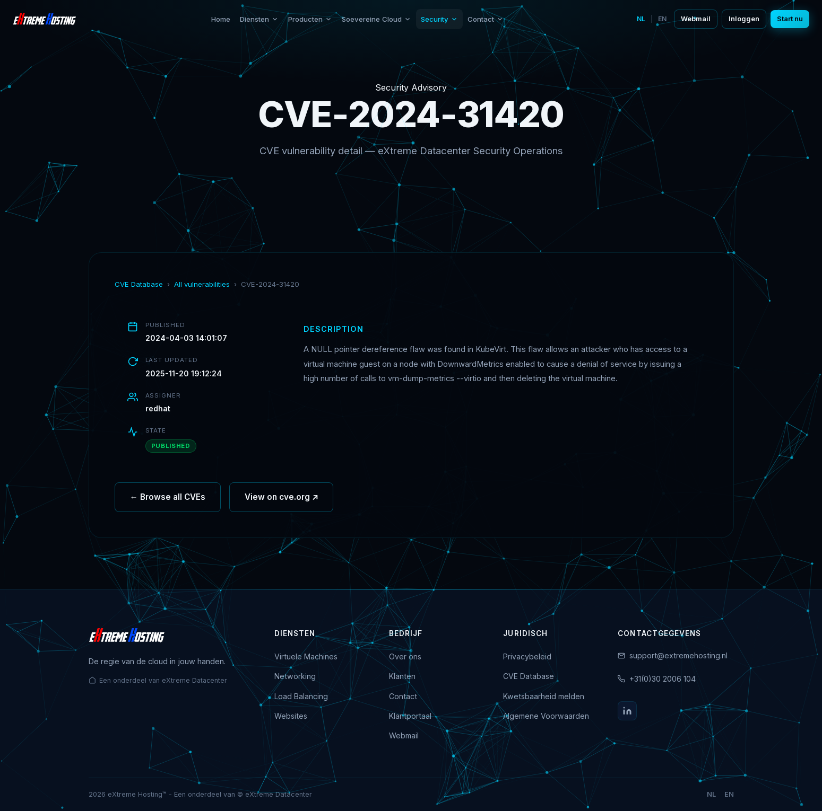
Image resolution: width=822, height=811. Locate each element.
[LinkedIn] (627, 710)
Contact (486, 19)
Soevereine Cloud (376, 19)
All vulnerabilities (202, 284)
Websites (290, 715)
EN (662, 19)
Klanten (402, 676)
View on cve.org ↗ (281, 502)
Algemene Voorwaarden (546, 715)
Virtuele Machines (306, 656)
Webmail (696, 19)
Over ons (405, 656)
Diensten (259, 19)
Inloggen (744, 19)
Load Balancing (301, 696)
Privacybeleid (527, 656)
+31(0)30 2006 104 (662, 678)
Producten (310, 19)
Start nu (790, 19)
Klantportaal (410, 715)
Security (439, 19)
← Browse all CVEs (167, 502)
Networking (295, 676)
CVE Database (139, 284)
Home (220, 19)
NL (641, 19)
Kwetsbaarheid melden (543, 696)
